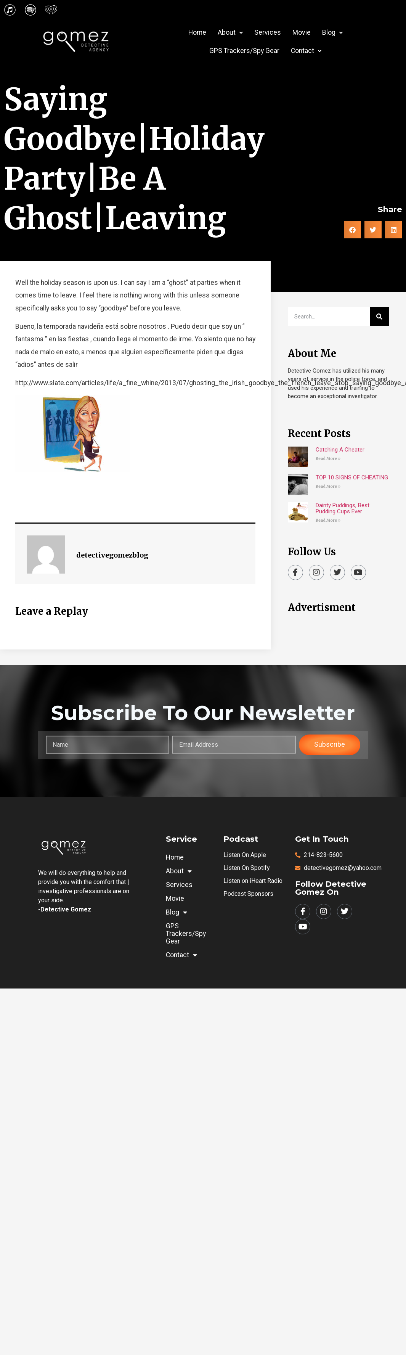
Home (197, 32)
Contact (306, 51)
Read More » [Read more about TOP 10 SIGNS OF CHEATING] (328, 486)
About (230, 32)
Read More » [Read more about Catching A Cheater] (328, 458)
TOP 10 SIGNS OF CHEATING (352, 477)
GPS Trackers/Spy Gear (244, 51)
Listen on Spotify (246, 867)
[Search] (379, 316)
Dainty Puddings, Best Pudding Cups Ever (342, 508)
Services (267, 32)
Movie (301, 32)
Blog (332, 32)
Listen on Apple (244, 854)
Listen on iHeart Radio (252, 880)
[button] (230, 33)
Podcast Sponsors (248, 893)
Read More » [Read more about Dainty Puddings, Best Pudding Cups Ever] (328, 520)
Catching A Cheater (340, 449)
